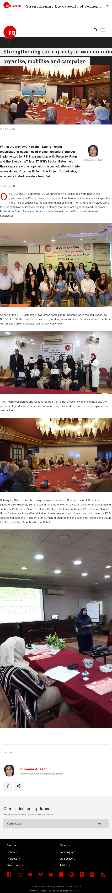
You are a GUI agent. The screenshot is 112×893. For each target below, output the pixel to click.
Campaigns (66, 852)
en (14, 186)
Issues (11, 852)
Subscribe (54, 824)
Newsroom (14, 865)
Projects (12, 858)
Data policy (66, 858)
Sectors (12, 845)
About (63, 845)
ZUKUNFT (77, 890)
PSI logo (65, 865)
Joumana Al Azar (93, 160)
